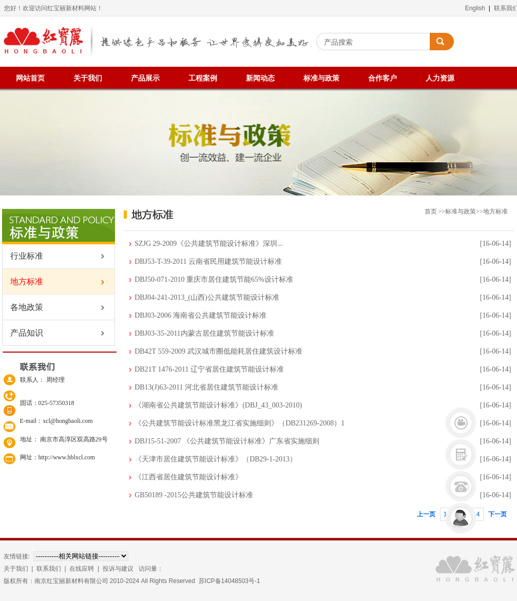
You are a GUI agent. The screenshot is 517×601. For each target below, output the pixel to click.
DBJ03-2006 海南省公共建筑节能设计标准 (200, 315)
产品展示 (145, 78)
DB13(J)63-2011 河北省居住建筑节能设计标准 (206, 387)
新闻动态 (260, 78)
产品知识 (22, 332)
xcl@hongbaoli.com (67, 420)
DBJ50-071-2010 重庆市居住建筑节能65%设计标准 (214, 279)
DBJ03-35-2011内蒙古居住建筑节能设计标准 (204, 333)
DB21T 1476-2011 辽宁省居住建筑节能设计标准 (209, 369)
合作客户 (382, 78)
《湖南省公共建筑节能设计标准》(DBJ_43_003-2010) (218, 405)
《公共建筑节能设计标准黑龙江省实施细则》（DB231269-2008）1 (239, 423)
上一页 (426, 514)
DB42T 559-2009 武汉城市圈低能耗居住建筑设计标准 (218, 351)
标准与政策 (321, 78)
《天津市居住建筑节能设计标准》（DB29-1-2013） (216, 459)
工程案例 (202, 78)
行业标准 (22, 255)
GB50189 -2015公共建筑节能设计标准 (194, 495)
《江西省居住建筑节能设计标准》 (188, 477)
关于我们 (87, 78)
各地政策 (22, 307)
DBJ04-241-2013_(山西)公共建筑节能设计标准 (207, 297)
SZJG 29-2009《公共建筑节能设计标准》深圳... (209, 243)
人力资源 (440, 78)
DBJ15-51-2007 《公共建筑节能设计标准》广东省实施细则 (227, 441)
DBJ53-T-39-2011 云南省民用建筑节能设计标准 (208, 261)
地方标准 (22, 281)
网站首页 (30, 78)
